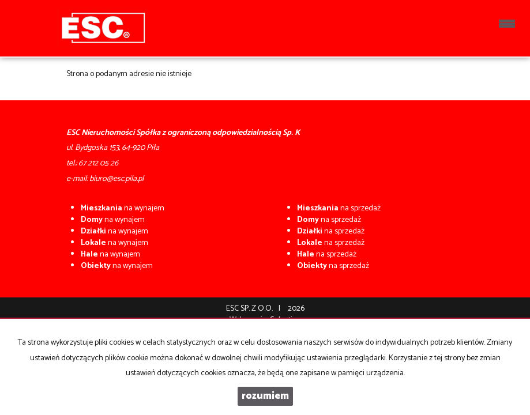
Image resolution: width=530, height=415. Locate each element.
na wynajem (122, 208)
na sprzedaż (339, 208)
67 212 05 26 (98, 163)
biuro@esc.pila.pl (116, 179)
